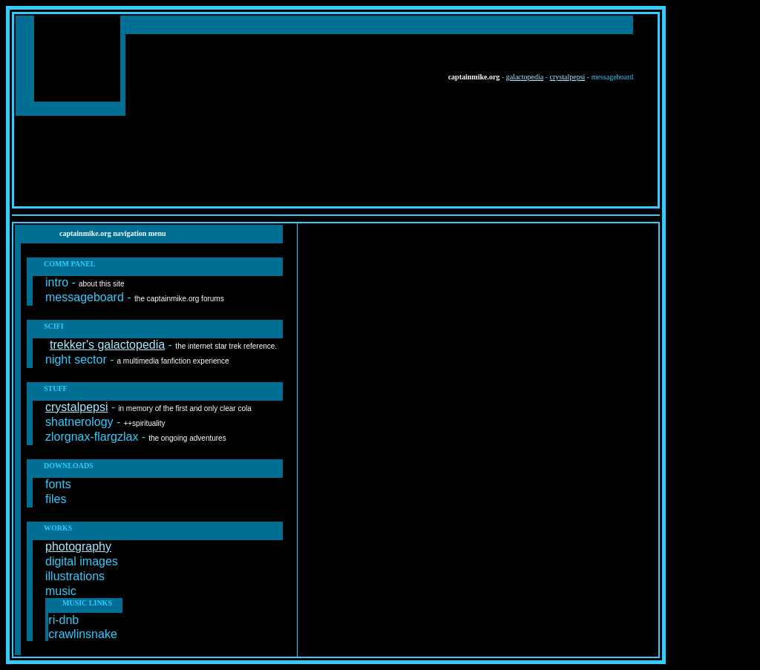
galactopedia (525, 77)
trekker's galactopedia (107, 344)
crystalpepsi (568, 77)
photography (78, 546)
